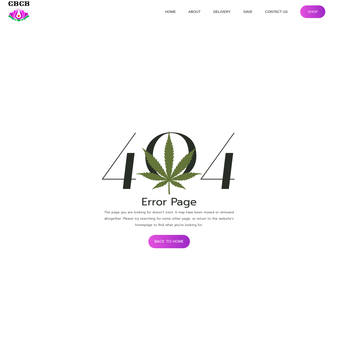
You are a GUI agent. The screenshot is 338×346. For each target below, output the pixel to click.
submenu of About (204, 12)
